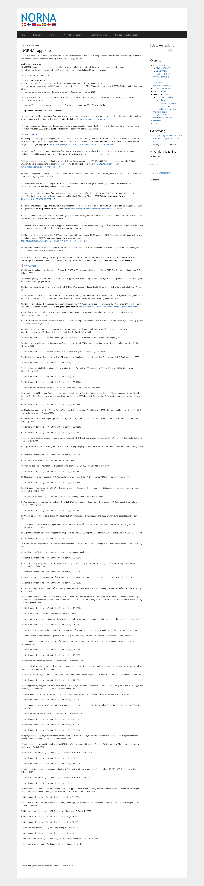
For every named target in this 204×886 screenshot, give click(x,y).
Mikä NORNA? (162, 71)
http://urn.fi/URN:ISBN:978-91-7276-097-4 (38, 199)
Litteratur (52, 35)
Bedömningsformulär (167, 109)
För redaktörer (162, 100)
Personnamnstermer (98, 35)
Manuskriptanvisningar (167, 106)
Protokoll (159, 82)
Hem (23, 35)
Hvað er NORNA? (163, 74)
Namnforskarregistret (73, 35)
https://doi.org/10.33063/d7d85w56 (92, 119)
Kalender (37, 35)
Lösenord (154, 164)
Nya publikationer (163, 114)
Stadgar (159, 80)
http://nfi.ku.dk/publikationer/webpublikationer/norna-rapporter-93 (95, 208)
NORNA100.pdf (30, 134)
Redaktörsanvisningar (167, 103)
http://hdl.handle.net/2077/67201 (96, 154)
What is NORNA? (163, 68)
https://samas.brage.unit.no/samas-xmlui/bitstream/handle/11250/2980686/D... (83, 144)
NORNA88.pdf (30, 266)
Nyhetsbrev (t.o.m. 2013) (163, 117)
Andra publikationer (161, 112)
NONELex (157, 120)
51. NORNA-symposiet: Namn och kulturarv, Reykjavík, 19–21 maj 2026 (167, 138)
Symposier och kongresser (126, 35)
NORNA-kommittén (161, 77)
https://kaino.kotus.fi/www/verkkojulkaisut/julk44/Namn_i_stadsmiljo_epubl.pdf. (54, 241)
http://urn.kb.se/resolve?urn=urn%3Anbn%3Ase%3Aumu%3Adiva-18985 (108, 306)
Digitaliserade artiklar (164, 97)
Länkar (156, 123)
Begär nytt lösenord (161, 173)
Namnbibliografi (159, 91)
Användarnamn (157, 156)
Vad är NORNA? (159, 65)
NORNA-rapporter (160, 94)
